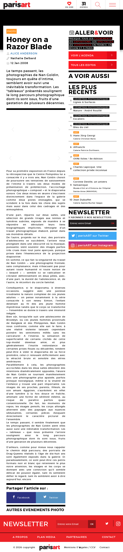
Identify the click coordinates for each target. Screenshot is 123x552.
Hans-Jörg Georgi (84, 135)
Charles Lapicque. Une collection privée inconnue (90, 169)
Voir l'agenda (94, 55)
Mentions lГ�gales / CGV (80, 543)
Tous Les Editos (94, 65)
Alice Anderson (23, 53)
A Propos (20, 532)
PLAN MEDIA (46, 532)
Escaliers (79, 118)
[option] (35, 129)
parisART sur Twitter (89, 236)
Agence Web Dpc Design (61, 548)
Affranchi (79, 147)
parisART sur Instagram (92, 245)
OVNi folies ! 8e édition (88, 158)
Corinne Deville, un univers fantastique (90, 183)
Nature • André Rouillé (87, 110)
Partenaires (76, 532)
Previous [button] (12, 129)
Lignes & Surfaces (84, 102)
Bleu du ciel (80, 127)
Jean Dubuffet (82, 199)
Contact (108, 532)
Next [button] (59, 129)
